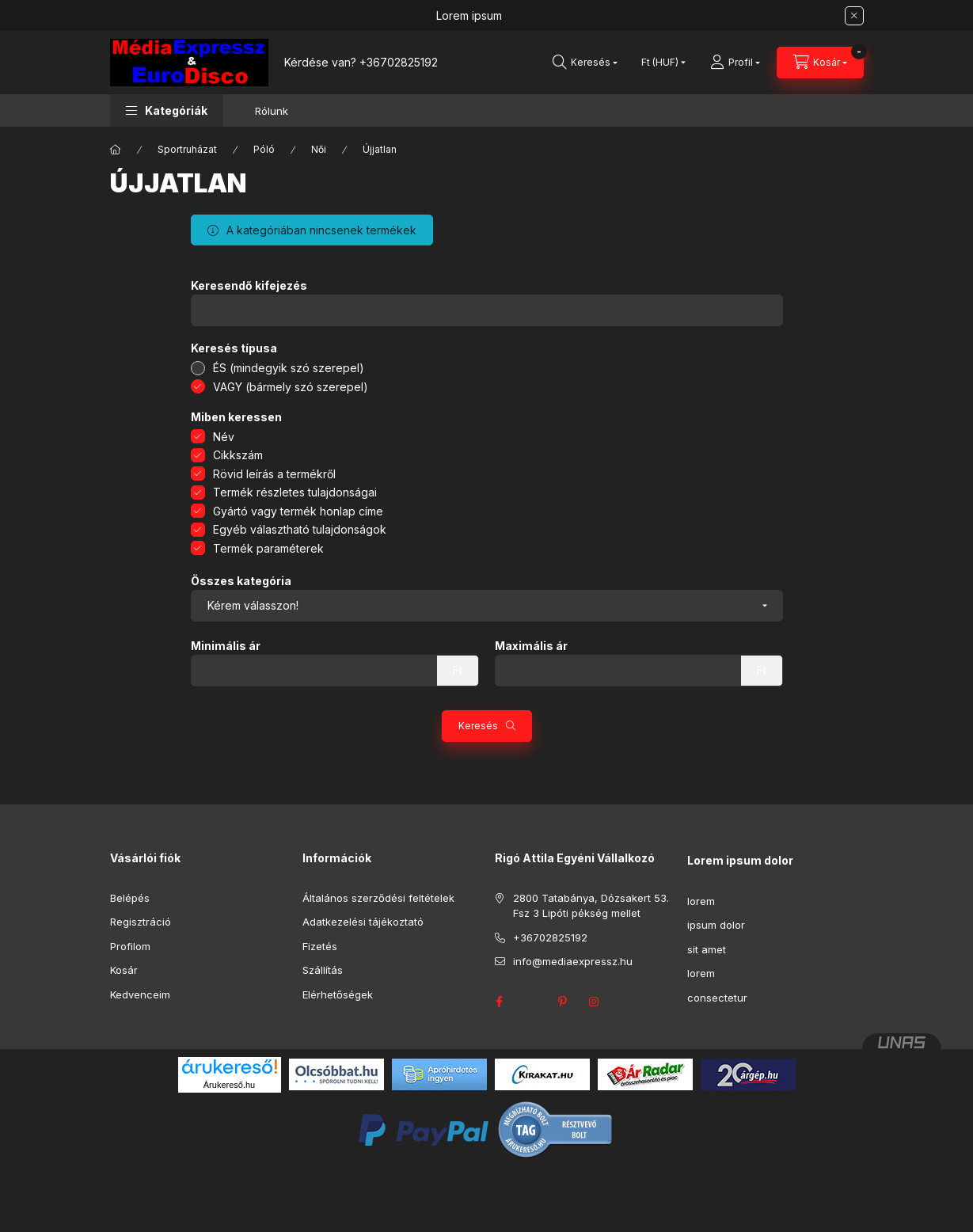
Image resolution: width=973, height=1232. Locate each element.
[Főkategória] (115, 150)
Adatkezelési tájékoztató (363, 921)
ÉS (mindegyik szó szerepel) (288, 368)
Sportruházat (187, 149)
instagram (594, 1001)
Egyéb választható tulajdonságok (299, 529)
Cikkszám (238, 455)
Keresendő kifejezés (249, 285)
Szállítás (322, 970)
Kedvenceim (140, 994)
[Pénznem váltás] (660, 62)
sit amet (706, 949)
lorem (701, 901)
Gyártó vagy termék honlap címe (298, 511)
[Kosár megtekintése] (820, 62)
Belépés (130, 898)
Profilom (130, 946)
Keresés (478, 726)
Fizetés (319, 946)
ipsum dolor (716, 924)
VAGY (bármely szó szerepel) (290, 387)
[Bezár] (854, 15)
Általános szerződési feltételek (378, 898)
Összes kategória (241, 581)
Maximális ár (531, 646)
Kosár (124, 970)
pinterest (563, 1001)
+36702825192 (398, 62)
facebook (499, 1001)
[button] (166, 110)
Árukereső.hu (229, 1084)
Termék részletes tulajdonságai (295, 492)
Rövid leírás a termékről (274, 474)
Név (223, 436)
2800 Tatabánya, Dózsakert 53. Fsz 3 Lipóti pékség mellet (591, 906)
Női (318, 149)
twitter (531, 1001)
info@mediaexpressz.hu (573, 961)
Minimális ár (225, 646)
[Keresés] (585, 62)
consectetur (717, 997)
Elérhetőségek (337, 994)
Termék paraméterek (268, 548)
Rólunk (271, 111)
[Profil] (735, 62)
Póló (264, 149)
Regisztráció (140, 921)
